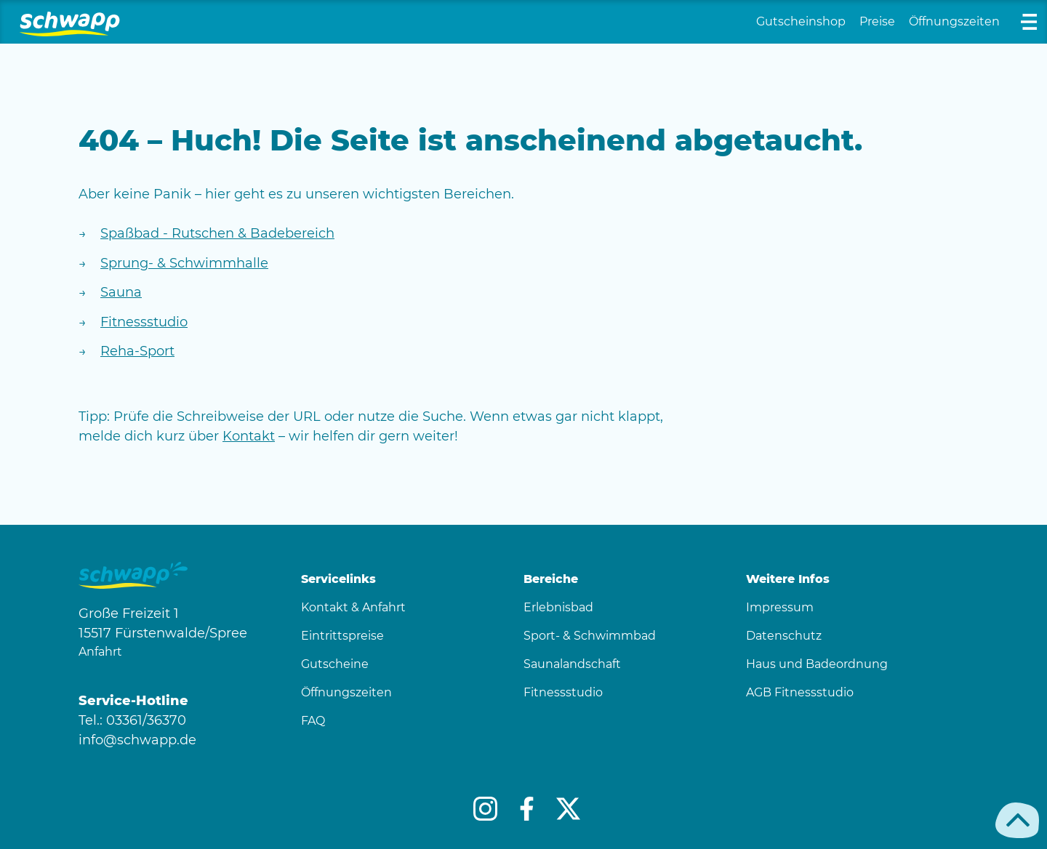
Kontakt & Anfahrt (353, 607)
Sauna (121, 292)
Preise (877, 21)
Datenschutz (784, 636)
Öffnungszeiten (954, 21)
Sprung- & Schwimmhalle (184, 263)
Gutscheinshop (801, 21)
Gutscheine (335, 664)
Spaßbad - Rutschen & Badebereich (217, 233)
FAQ (313, 721)
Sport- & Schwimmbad (590, 636)
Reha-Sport (137, 351)
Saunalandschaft (572, 664)
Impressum (780, 607)
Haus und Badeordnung (817, 664)
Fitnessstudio (144, 322)
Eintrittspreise (342, 636)
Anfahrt (100, 652)
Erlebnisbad (558, 607)
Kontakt (248, 436)
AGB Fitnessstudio (800, 692)
